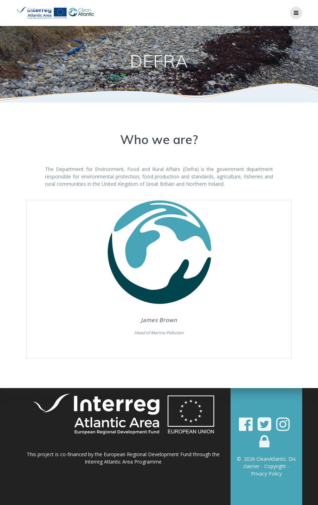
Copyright (275, 466)
